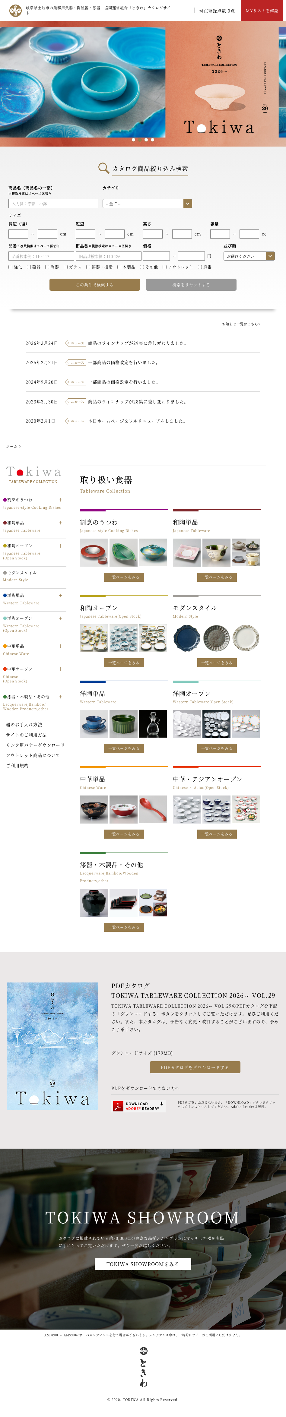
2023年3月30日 (42, 401)
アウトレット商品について (33, 755)
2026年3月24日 (42, 343)
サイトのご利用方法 (26, 735)
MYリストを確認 (262, 10)
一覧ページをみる (124, 577)
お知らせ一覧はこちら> (241, 323)
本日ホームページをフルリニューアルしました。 (138, 421)
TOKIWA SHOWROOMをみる (143, 1263)
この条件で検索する (95, 284)
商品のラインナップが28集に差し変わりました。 (138, 401)
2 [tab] (140, 140)
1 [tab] (133, 140)
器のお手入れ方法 (24, 724)
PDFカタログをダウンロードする (195, 1067)
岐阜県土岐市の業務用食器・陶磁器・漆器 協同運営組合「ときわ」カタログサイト (98, 10)
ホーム (12, 446)
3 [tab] (146, 140)
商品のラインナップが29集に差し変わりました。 (138, 343)
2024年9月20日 (42, 382)
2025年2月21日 (42, 362)
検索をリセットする (191, 284)
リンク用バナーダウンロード (35, 745)
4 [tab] (152, 140)
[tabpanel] (143, 84)
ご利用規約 (17, 765)
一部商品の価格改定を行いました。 (124, 362)
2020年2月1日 (41, 421)
